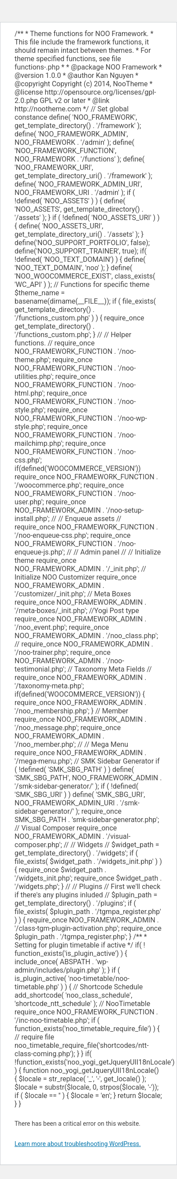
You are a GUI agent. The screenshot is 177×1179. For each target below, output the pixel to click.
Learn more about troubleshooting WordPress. (78, 1143)
